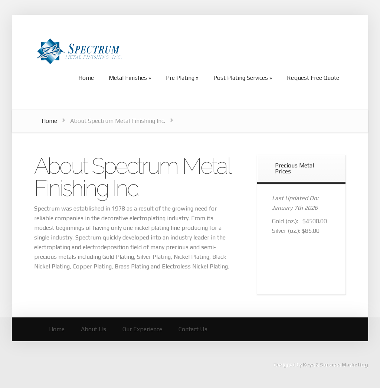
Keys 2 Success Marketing (335, 365)
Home (49, 120)
